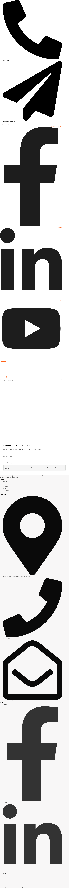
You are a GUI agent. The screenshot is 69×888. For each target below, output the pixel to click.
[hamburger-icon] (41, 359)
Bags (11, 455)
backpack (9, 457)
